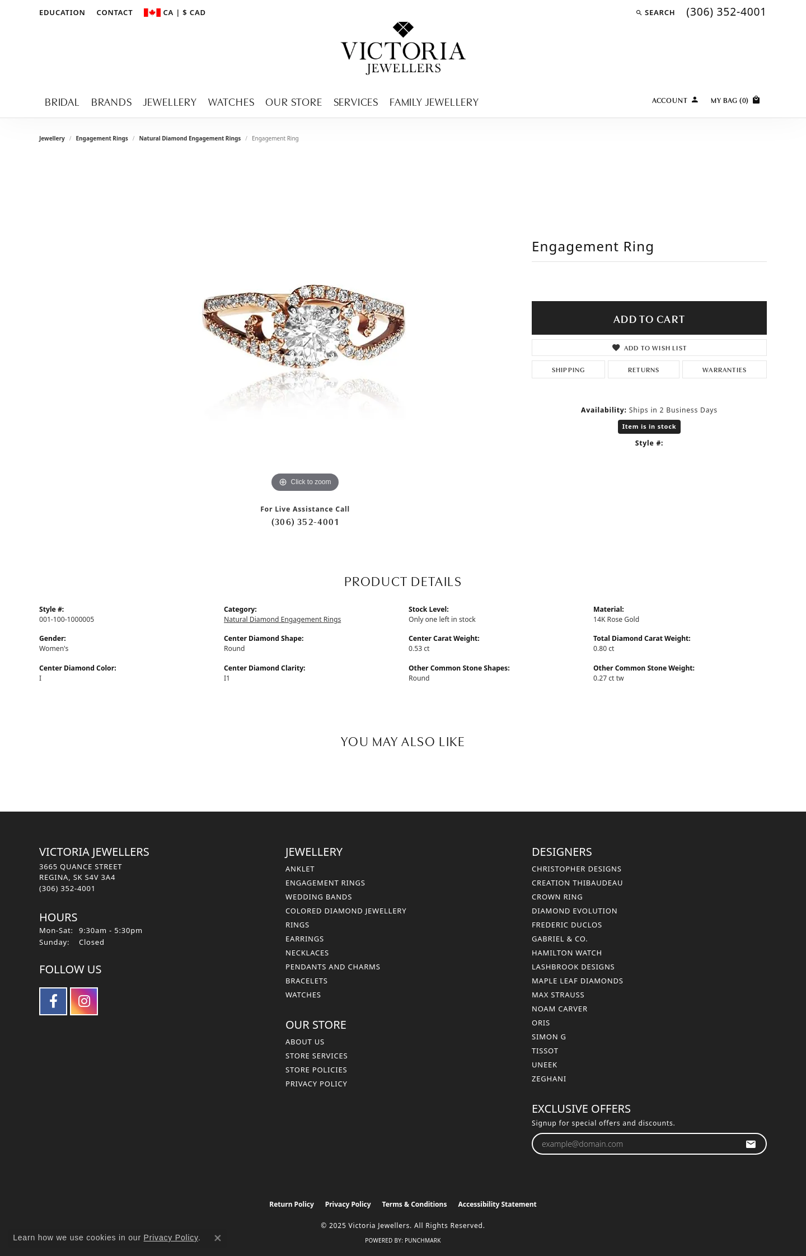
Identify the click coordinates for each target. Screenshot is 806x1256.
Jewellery (170, 101)
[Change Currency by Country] (174, 12)
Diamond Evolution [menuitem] (574, 911)
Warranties (724, 369)
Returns (643, 369)
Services (356, 101)
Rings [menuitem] (297, 925)
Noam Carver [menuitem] (560, 1009)
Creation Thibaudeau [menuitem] (577, 883)
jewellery (52, 138)
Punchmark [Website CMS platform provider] (423, 1240)
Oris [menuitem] (541, 1023)
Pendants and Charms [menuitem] (333, 967)
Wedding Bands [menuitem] (318, 897)
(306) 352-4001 (305, 521)
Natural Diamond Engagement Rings (190, 138)
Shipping (568, 369)
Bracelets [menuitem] (306, 981)
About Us (305, 1042)
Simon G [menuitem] (549, 1037)
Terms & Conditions (414, 1204)
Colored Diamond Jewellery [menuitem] (345, 911)
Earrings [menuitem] (304, 939)
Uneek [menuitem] (544, 1065)
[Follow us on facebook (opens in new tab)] (53, 1001)
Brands (111, 101)
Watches (231, 101)
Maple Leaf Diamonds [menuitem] (578, 981)
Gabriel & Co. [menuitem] (560, 939)
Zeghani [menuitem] (549, 1079)
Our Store (293, 101)
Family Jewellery (434, 101)
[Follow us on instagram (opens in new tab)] (84, 1001)
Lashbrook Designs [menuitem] (573, 967)
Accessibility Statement (497, 1204)
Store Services (316, 1056)
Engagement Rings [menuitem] (325, 883)
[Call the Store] (67, 888)
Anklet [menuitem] (300, 869)
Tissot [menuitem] (545, 1051)
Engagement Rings (102, 138)
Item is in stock (649, 426)
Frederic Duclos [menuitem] (567, 925)
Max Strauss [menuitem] (558, 995)
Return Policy (291, 1204)
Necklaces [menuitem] (307, 953)
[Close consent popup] (217, 1238)
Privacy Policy (316, 1084)
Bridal (62, 101)
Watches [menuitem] (303, 995)
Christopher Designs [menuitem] (577, 869)
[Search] (655, 12)
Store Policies (316, 1070)
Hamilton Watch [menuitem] (567, 953)
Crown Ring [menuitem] (557, 897)
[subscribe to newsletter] (751, 1144)
